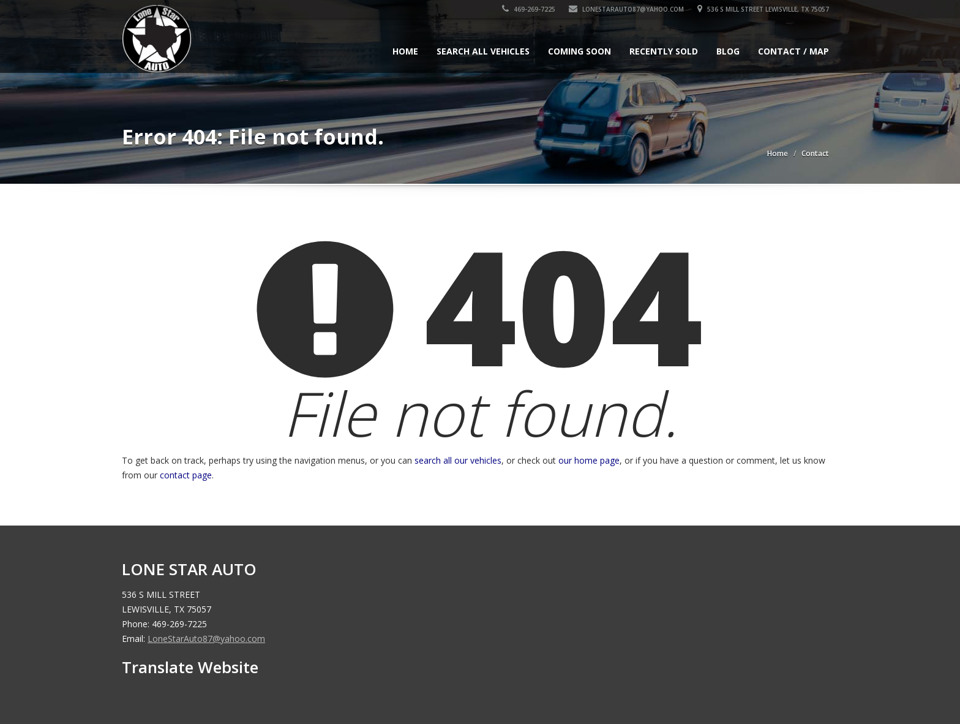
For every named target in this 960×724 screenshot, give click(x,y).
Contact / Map (793, 51)
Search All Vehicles (483, 51)
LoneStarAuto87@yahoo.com (626, 9)
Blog (728, 51)
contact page (186, 475)
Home (405, 51)
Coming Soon (579, 51)
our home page (589, 460)
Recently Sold (663, 51)
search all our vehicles (457, 460)
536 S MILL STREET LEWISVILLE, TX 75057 (763, 9)
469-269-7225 (528, 9)
